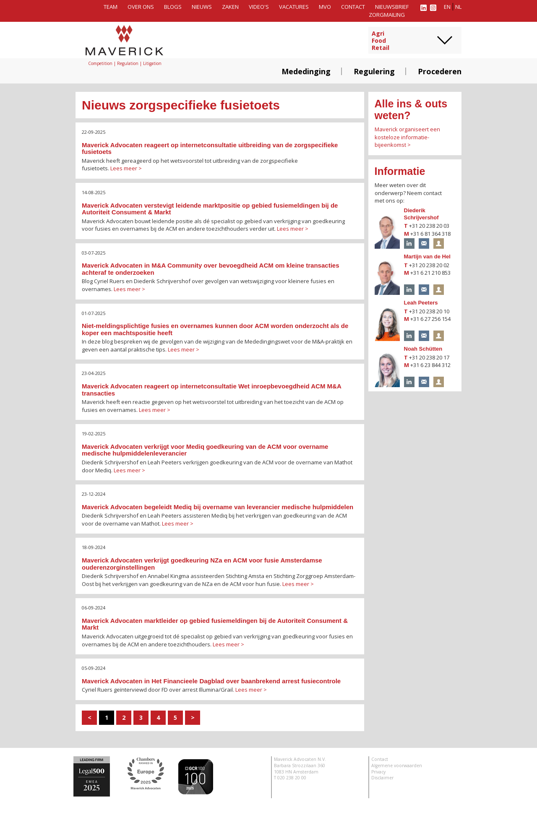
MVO (325, 6)
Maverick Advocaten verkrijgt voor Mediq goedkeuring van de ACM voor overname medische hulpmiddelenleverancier (205, 450)
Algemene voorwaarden (396, 765)
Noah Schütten (423, 349)
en (447, 6)
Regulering (374, 71)
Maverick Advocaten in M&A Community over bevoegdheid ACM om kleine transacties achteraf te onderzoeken (210, 269)
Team (110, 6)
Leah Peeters (421, 302)
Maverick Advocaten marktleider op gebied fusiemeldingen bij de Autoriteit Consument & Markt (215, 624)
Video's (259, 6)
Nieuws (202, 6)
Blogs (173, 6)
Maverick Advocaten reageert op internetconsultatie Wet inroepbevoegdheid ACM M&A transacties (211, 390)
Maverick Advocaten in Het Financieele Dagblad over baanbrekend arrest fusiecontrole (211, 681)
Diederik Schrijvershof (421, 214)
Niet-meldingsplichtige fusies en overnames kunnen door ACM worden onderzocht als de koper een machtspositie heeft (215, 329)
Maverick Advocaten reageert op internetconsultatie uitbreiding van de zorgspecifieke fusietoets (210, 148)
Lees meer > (126, 168)
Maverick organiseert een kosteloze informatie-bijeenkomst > (407, 136)
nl (458, 6)
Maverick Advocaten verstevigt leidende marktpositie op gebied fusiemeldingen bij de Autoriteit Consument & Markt (210, 209)
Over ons (141, 6)
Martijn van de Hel (427, 256)
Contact (353, 6)
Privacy (378, 772)
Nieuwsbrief (392, 6)
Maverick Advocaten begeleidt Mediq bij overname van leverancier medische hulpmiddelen (217, 506)
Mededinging (306, 71)
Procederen (439, 71)
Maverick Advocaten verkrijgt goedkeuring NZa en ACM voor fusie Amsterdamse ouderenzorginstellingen (202, 564)
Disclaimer (382, 778)
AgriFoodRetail (380, 40)
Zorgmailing (387, 14)
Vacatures (294, 6)
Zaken (230, 6)
